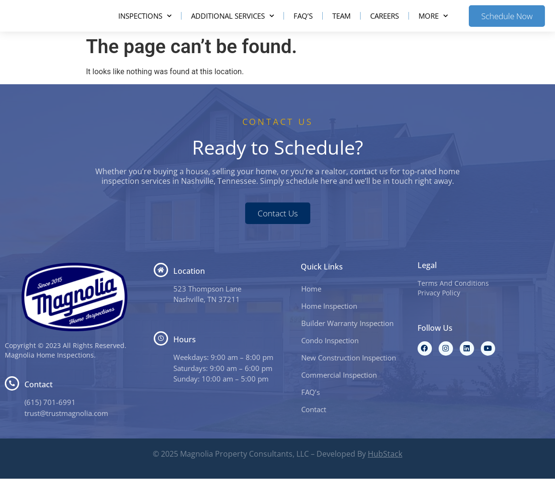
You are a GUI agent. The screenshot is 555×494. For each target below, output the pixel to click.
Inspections (144, 23)
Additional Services (232, 23)
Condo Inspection (330, 355)
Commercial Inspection (339, 390)
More (433, 23)
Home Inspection (329, 321)
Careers (384, 23)
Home (311, 304)
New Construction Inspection (348, 373)
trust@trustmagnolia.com (66, 428)
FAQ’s (303, 23)
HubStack (385, 469)
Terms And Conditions (453, 298)
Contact (313, 424)
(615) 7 (35, 417)
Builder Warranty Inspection (347, 338)
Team (341, 23)
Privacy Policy (439, 308)
